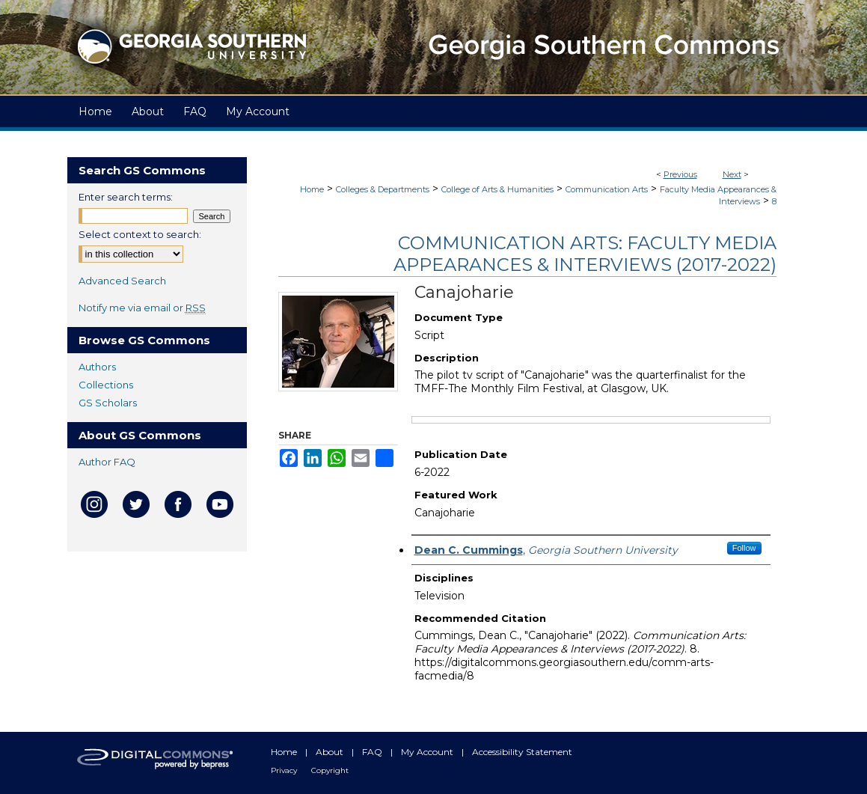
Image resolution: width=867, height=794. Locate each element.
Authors (97, 367)
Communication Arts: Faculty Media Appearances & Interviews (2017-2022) (584, 253)
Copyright (330, 770)
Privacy (285, 770)
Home (312, 189)
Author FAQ (107, 462)
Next (732, 174)
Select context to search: (140, 234)
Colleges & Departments (382, 189)
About (331, 751)
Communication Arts (607, 189)
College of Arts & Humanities (497, 189)
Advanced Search (122, 281)
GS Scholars (108, 403)
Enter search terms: (126, 197)
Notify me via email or (142, 308)
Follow (744, 547)
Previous (680, 174)
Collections (106, 385)
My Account (428, 751)
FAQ (373, 751)
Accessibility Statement (522, 751)
